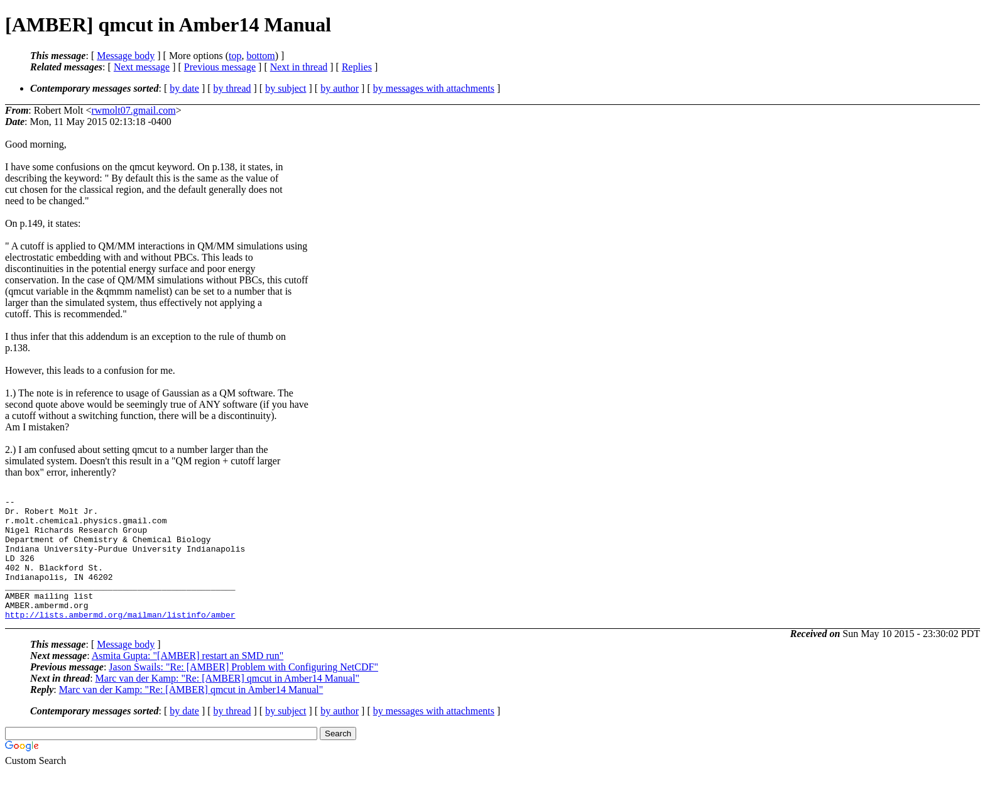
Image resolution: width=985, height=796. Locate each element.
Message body (126, 55)
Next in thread (299, 67)
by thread (232, 88)
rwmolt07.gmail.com (133, 110)
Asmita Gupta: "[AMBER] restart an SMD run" (187, 680)
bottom (260, 55)
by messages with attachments (433, 88)
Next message (142, 67)
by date (184, 88)
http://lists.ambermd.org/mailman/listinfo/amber (120, 639)
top (235, 55)
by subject (285, 88)
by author (339, 88)
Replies (357, 67)
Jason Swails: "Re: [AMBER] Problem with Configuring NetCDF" (243, 691)
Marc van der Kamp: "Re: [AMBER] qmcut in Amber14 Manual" (227, 702)
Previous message (220, 67)
